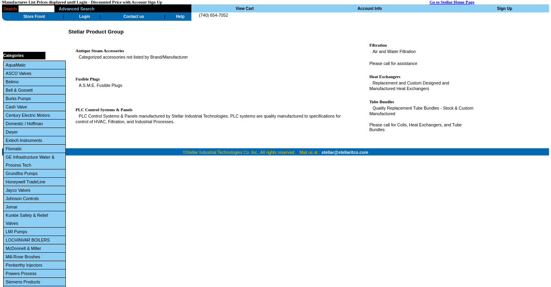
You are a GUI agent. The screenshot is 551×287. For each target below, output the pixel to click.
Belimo (13, 81)
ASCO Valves (19, 73)
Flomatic (15, 148)
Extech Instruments (25, 140)
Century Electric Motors (29, 115)
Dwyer (13, 132)
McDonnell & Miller (24, 248)
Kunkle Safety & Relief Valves (27, 219)
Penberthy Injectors (25, 265)
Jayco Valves (19, 190)
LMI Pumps (18, 231)
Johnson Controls (23, 198)
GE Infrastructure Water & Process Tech (30, 161)
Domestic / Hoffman (25, 123)
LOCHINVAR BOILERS (29, 240)
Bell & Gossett (20, 90)
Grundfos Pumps (23, 173)
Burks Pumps (19, 98)
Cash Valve (18, 106)
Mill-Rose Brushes (24, 256)
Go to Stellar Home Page (451, 2)
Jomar (13, 206)
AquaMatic (17, 65)
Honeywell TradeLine (26, 181)
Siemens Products (24, 281)
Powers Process (22, 273)
